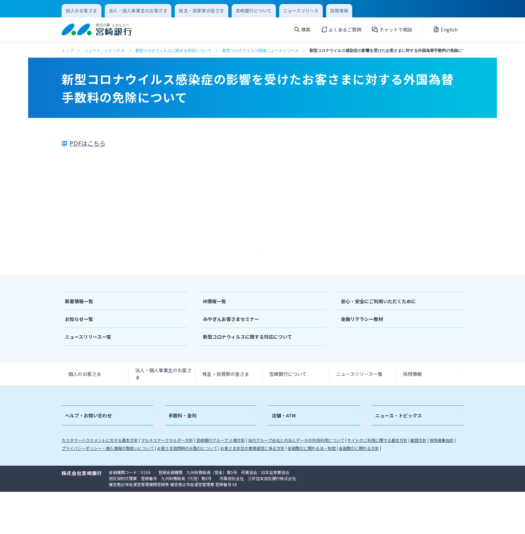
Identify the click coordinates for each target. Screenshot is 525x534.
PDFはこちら (87, 143)
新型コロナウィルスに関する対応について (173, 50)
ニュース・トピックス (104, 50)
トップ (68, 50)
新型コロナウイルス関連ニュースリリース (260, 50)
